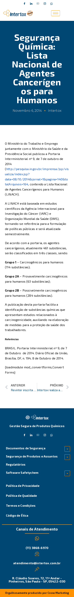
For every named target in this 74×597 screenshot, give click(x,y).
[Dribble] (38, 4)
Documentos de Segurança (25, 448)
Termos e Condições (21, 505)
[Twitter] (31, 4)
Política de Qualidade (21, 495)
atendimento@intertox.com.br (37, 563)
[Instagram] (45, 4)
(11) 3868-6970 (37, 548)
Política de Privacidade (22, 485)
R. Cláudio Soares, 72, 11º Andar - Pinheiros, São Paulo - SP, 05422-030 (37, 579)
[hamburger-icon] (55, 13)
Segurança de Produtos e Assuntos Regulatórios (32, 460)
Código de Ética (17, 515)
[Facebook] (24, 4)
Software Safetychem (22, 472)
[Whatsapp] (51, 4)
